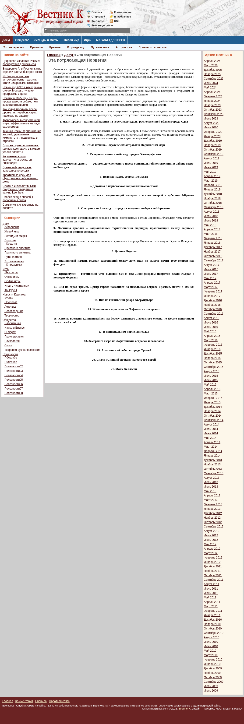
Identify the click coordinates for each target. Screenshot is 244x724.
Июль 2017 (211, 269)
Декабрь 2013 (213, 460)
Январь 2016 (212, 349)
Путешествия (100, 47)
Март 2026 (211, 65)
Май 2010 (210, 650)
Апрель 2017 (212, 282)
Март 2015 (211, 393)
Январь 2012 (212, 562)
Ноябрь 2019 (212, 145)
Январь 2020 (212, 136)
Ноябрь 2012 (212, 517)
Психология (12, 341)
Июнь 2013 (211, 486)
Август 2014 (211, 424)
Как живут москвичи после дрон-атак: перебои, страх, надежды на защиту (20, 112)
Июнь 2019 (211, 167)
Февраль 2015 (213, 398)
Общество (22, 40)
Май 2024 (210, 87)
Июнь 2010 (211, 646)
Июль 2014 (211, 429)
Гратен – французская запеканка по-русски (17, 169)
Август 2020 (211, 123)
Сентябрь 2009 (213, 681)
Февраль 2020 (213, 132)
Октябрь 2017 (213, 256)
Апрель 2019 (212, 176)
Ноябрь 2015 (212, 358)
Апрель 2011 (212, 602)
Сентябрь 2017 (213, 260)
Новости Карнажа (14, 294)
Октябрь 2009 (213, 677)
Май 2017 (210, 278)
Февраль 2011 (213, 610)
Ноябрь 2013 (212, 464)
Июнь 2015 (211, 380)
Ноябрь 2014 (212, 411)
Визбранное (122, 16)
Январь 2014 (212, 455)
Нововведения (13, 311)
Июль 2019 (211, 163)
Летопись (10, 306)
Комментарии (122, 12)
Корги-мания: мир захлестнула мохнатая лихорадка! (17, 160)
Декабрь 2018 (213, 194)
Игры (87, 40)
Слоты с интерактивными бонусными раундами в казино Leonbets (19, 189)
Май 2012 (210, 544)
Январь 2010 (212, 664)
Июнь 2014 (211, 433)
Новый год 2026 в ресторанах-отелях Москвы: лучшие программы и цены (22, 90)
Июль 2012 (211, 535)
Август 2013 (211, 477)
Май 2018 (210, 225)
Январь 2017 (212, 296)
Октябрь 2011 (213, 575)
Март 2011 (211, 606)
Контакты (98, 21)
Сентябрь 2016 (213, 313)
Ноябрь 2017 (212, 251)
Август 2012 (211, 531)
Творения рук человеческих (22, 349)
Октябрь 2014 (213, 415)
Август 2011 (211, 584)
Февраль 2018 (213, 238)
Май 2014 (210, 437)
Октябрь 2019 (213, 149)
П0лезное (10, 362)
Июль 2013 (211, 482)
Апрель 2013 (212, 495)
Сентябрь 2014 (213, 420)
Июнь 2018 (211, 220)
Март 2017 (211, 287)
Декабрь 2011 (213, 566)
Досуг (6, 40)
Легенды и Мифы (46, 40)
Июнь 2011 (211, 593)
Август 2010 (211, 637)
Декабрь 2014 (213, 406)
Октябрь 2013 (213, 469)
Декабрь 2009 (213, 668)
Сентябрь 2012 (213, 526)
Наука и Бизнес (14, 327)
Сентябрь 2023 (213, 114)
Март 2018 (211, 233)
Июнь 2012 (211, 539)
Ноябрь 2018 (212, 198)
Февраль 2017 (213, 291)
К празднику (75, 47)
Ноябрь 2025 (212, 74)
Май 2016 (210, 331)
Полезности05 (13, 379)
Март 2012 (211, 553)
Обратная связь (59, 701)
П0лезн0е (10, 357)
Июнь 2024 (211, 83)
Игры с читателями (16, 285)
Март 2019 (211, 180)
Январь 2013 (212, 508)
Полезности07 (13, 388)
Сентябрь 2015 (213, 367)
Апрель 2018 (212, 229)
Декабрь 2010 (213, 619)
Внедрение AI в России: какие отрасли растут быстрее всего (22, 70)
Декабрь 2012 (213, 513)
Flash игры (11, 272)
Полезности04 (13, 375)
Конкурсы (10, 290)
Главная (97, 12)
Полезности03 (13, 371)
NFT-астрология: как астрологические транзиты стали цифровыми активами (21, 79)
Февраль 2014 (213, 451)
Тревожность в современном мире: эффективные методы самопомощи (21, 123)
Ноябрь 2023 (212, 105)
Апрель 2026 (212, 61)
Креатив (55, 47)
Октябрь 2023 (213, 109)
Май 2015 (210, 384)
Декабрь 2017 (213, 247)
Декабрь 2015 (213, 353)
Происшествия (14, 336)
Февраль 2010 (213, 659)
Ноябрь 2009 (212, 673)
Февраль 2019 (213, 185)
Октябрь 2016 (213, 309)
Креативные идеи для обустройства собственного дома (20, 178)
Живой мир (71, 40)
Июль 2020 (211, 127)
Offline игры (11, 276)
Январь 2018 (212, 242)
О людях (10, 332)
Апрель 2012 (212, 548)
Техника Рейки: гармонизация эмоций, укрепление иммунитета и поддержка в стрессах (22, 136)
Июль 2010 (211, 641)
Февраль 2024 (213, 96)
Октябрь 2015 (213, 362)
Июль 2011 (211, 588)
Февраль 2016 (213, 344)
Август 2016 (211, 318)
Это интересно (13, 47)
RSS (117, 21)
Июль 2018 (211, 216)
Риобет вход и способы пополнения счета (18, 198)
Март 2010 (211, 655)
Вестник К (184, 708)
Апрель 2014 (212, 442)
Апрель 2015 (212, 389)
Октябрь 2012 (213, 522)
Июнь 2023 (211, 118)
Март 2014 (211, 446)
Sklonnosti (10, 302)
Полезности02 (13, 366)
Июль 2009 (211, 686)
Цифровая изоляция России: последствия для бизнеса (21, 62)
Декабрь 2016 (213, 300)
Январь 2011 (212, 615)
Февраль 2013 (213, 504)
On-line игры (12, 281)
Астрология (124, 47)
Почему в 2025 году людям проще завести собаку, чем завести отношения (20, 101)
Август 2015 (211, 371)
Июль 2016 (211, 322)
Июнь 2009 (211, 690)
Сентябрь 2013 (213, 473)
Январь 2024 (212, 100)
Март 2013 (211, 500)
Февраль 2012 (213, 557)
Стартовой (98, 16)
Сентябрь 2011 (213, 579)
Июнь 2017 (211, 273)
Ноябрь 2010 (212, 624)
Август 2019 (211, 158)
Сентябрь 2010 (213, 633)
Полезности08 (13, 393)
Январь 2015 (212, 402)
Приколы (36, 47)
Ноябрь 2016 (212, 304)
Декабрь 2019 (213, 140)
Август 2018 (211, 211)
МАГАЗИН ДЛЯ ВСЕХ (110, 40)
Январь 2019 (212, 189)
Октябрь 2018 (213, 202)
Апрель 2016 (212, 335)
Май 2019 (210, 171)
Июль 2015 (211, 375)
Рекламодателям (101, 25)
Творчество (11, 315)
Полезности (10, 354)
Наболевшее (12, 323)
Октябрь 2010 (213, 628)
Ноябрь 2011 (212, 571)
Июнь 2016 (211, 327)
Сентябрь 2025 (213, 78)
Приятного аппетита (152, 47)
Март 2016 (211, 340)
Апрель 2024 (212, 92)
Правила (41, 701)
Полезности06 (13, 384)
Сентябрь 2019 (213, 154)
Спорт (8, 345)
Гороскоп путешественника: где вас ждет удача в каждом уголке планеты (21, 149)
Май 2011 (210, 597)
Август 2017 (211, 265)
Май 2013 (210, 491)
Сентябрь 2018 (213, 207)
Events (8, 297)
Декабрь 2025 (213, 69)
